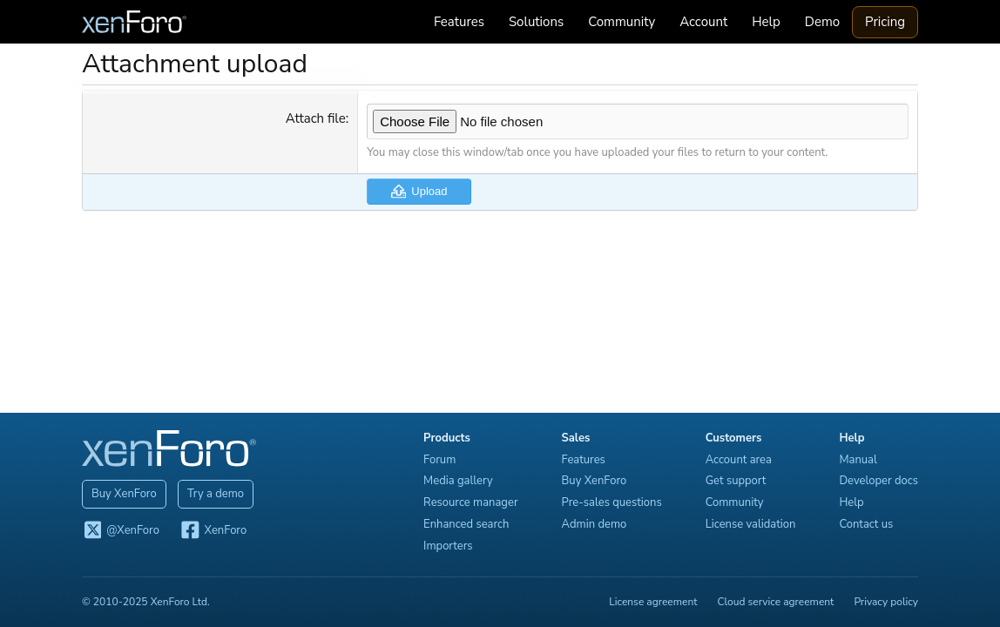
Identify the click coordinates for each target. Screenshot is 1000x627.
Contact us (866, 524)
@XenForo (120, 531)
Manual (857, 460)
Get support (736, 481)
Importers (448, 546)
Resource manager (470, 502)
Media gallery (458, 481)
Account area (739, 460)
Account (703, 21)
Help (766, 21)
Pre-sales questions (612, 502)
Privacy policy (886, 602)
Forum (439, 460)
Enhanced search (466, 524)
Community (621, 21)
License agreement (653, 602)
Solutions (536, 21)
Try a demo (215, 494)
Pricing (885, 21)
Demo (822, 21)
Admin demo (594, 524)
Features (459, 21)
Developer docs (878, 481)
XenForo (213, 531)
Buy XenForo (124, 494)
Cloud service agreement (776, 602)
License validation (751, 524)
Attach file (316, 118)
